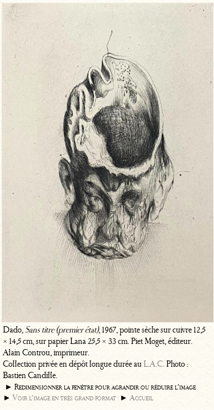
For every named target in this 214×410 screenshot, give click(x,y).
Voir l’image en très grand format (64, 397)
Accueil (141, 397)
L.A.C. (153, 364)
